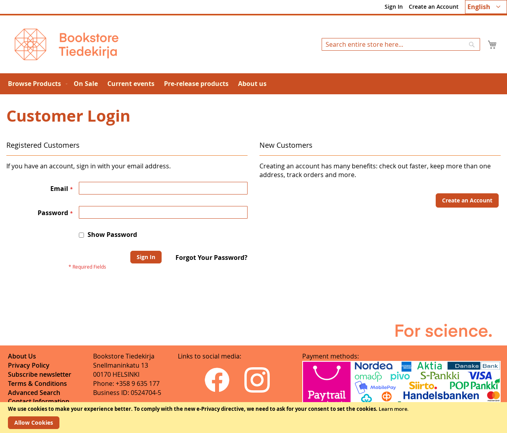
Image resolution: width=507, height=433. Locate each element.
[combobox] (401, 44)
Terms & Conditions (37, 383)
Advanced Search (34, 392)
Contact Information (38, 401)
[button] (486, 6)
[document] (253, 417)
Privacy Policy (29, 365)
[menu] (253, 83)
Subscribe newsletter (39, 374)
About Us (22, 356)
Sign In (394, 6)
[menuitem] (36, 83)
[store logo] (66, 44)
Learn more (393, 408)
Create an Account (434, 6)
